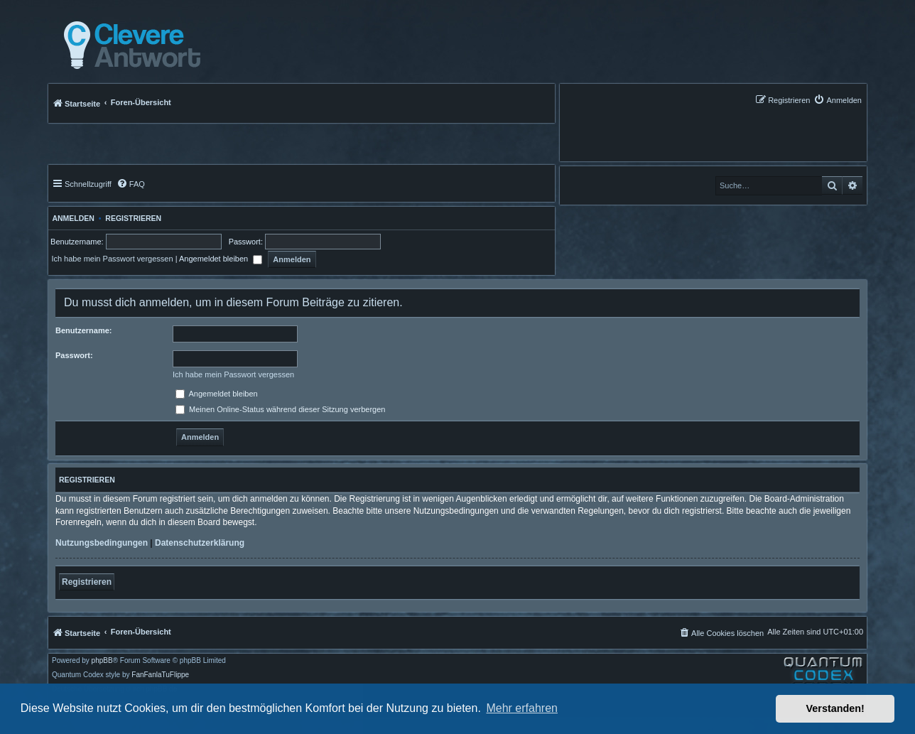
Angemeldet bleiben (220, 258)
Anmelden (71, 218)
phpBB (102, 660)
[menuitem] (837, 100)
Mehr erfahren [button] (522, 708)
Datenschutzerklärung (199, 543)
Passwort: (74, 355)
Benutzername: (83, 330)
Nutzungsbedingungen (101, 543)
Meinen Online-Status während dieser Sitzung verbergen (280, 409)
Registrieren (133, 218)
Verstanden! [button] (835, 708)
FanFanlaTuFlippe (160, 675)
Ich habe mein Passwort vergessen (112, 258)
